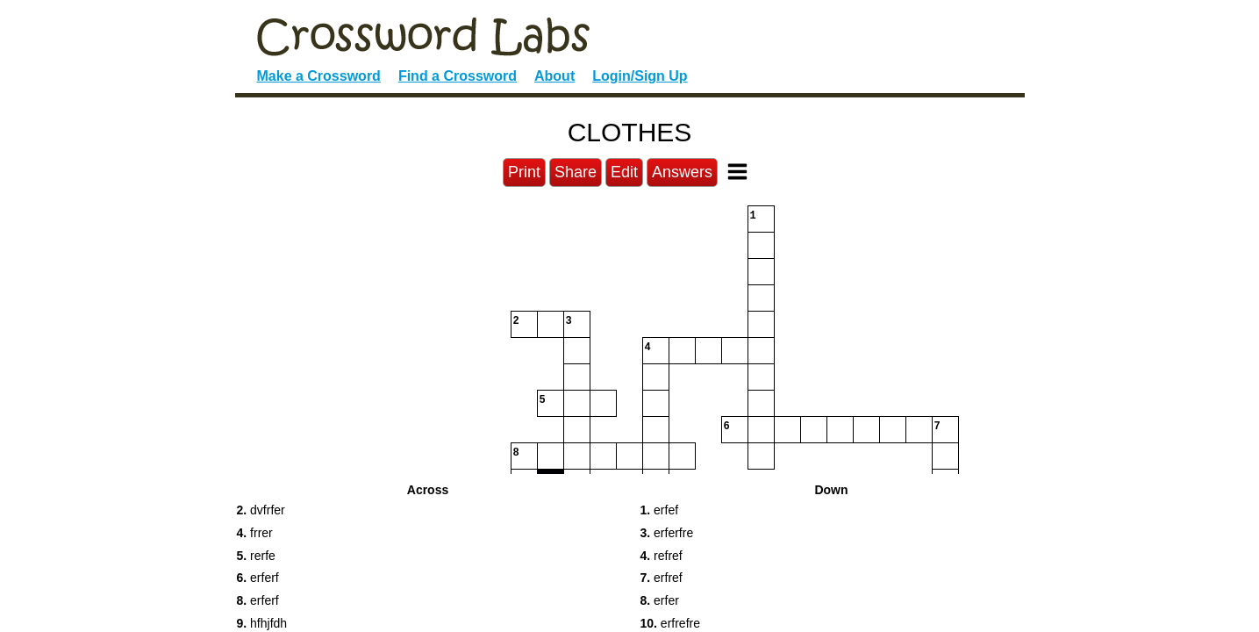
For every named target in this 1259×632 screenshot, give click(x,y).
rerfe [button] (256, 556)
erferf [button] (258, 578)
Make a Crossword (319, 75)
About (554, 75)
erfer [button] (659, 600)
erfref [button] (661, 578)
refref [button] (661, 556)
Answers (682, 172)
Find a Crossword (457, 75)
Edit (624, 172)
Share (575, 172)
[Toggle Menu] (737, 171)
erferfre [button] (667, 533)
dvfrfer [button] (261, 510)
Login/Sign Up (639, 75)
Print (524, 172)
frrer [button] (255, 533)
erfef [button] (659, 510)
